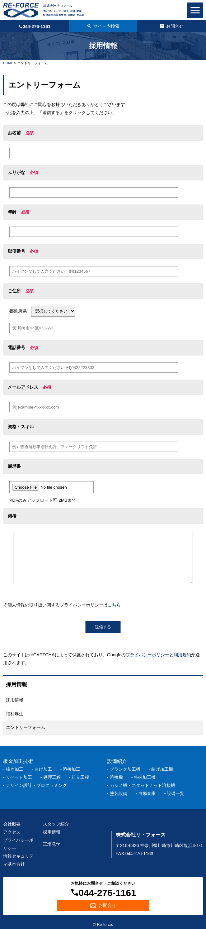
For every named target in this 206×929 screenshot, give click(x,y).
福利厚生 (14, 713)
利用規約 (182, 654)
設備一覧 (175, 793)
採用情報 (14, 699)
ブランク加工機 (125, 769)
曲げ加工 (43, 769)
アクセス (12, 832)
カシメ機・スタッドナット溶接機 (142, 785)
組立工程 (80, 777)
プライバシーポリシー (147, 654)
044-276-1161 (37, 26)
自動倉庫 (147, 793)
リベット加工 (19, 777)
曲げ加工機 (162, 769)
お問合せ (107, 905)
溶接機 (116, 777)
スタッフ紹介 (56, 823)
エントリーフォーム (25, 727)
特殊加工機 (145, 777)
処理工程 (52, 777)
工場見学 (51, 844)
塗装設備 (118, 793)
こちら (114, 604)
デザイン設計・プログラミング (36, 785)
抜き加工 (14, 769)
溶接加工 (71, 769)
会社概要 (12, 823)
